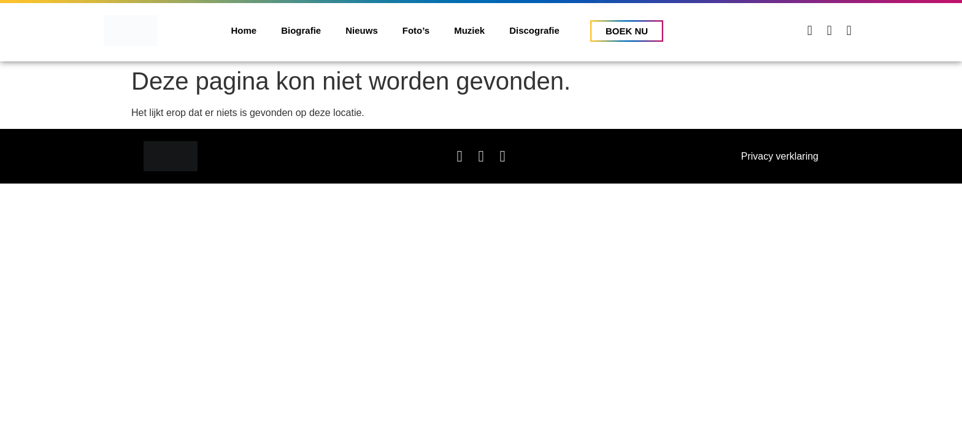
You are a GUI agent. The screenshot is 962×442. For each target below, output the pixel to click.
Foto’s (415, 30)
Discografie (534, 30)
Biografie (301, 30)
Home (244, 30)
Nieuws (361, 30)
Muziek (469, 30)
